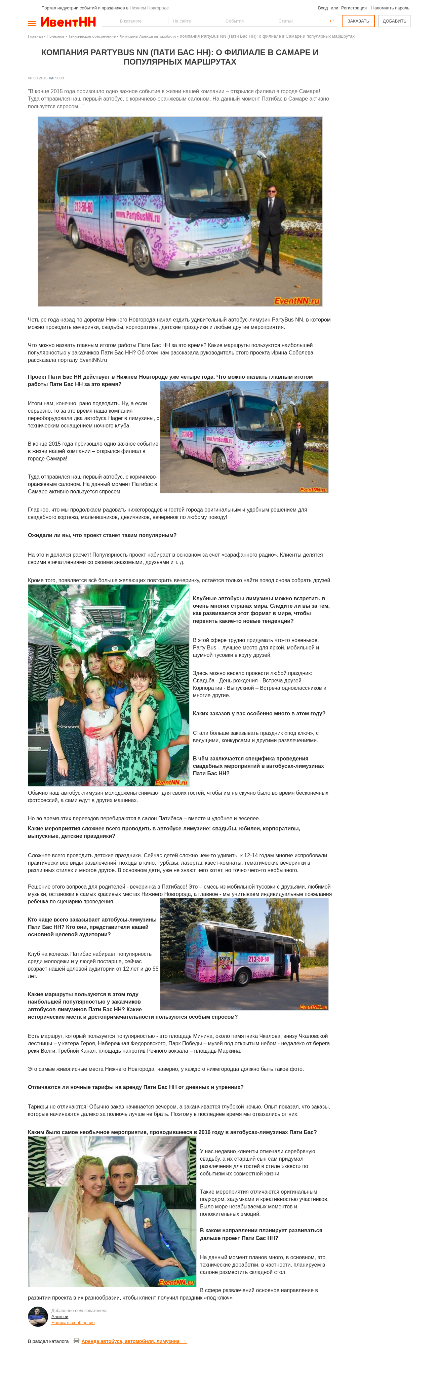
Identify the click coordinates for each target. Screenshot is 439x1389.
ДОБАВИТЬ (394, 21)
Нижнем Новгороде (149, 7)
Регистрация (354, 7)
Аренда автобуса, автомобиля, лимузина (130, 1341)
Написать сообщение (73, 1322)
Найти (107, 21)
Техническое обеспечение (92, 36)
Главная (35, 36)
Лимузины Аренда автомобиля (148, 36)
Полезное (56, 36)
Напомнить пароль (390, 7)
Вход (323, 7)
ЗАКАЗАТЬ (358, 21)
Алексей (59, 1316)
